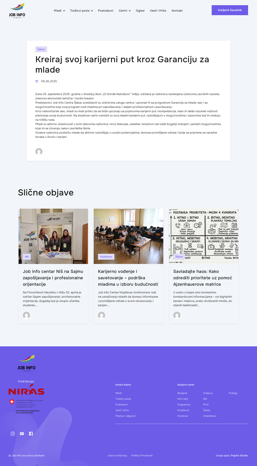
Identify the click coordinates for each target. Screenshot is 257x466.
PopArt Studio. (239, 455)
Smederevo (209, 415)
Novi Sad (182, 398)
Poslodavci (105, 10)
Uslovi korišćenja (117, 455)
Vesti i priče (122, 410)
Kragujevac (184, 404)
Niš (205, 398)
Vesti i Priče (158, 10)
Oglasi (140, 10)
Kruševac (182, 415)
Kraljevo (208, 393)
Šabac (207, 410)
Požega (233, 393)
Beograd (182, 393)
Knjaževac (183, 410)
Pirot (206, 404)
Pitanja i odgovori (125, 415)
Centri (123, 10)
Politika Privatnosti (142, 455)
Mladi (58, 10)
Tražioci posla (79, 10)
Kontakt (177, 10)
